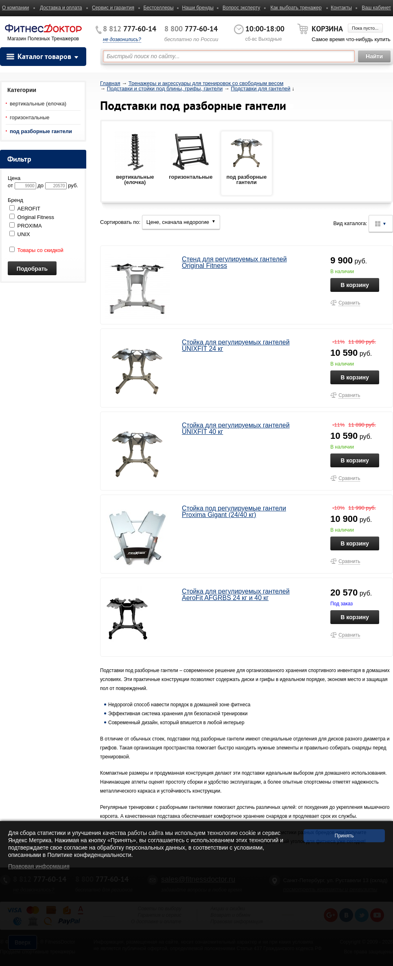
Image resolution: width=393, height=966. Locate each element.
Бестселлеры (158, 8)
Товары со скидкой (36, 250)
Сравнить (349, 303)
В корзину (355, 285)
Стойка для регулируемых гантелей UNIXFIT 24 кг (236, 345)
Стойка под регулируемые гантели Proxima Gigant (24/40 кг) (234, 511)
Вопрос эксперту (241, 8)
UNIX (19, 234)
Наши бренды (197, 8)
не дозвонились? (122, 39)
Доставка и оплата (61, 8)
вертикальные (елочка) (38, 104)
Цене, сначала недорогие (181, 222)
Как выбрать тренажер (296, 8)
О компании (15, 8)
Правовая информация (39, 866)
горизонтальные (30, 117)
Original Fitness (31, 217)
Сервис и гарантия (113, 8)
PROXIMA (25, 226)
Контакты (341, 8)
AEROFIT (24, 209)
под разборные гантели (41, 131)
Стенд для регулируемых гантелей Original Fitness (234, 262)
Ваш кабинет (376, 8)
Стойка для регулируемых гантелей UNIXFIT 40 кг (236, 428)
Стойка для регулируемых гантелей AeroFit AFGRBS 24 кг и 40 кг (236, 594)
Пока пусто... (365, 28)
